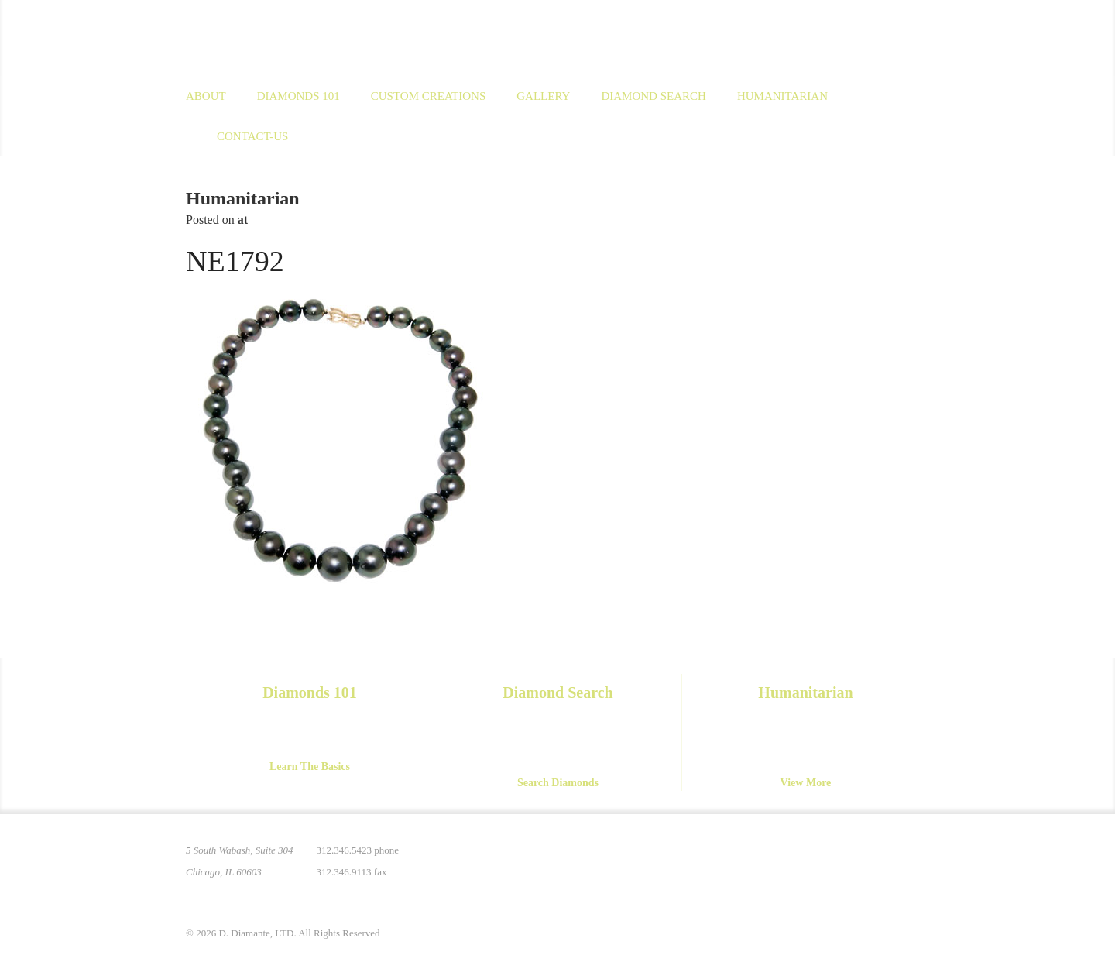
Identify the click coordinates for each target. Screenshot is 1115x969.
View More (806, 783)
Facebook (851, 859)
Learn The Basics (309, 766)
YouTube (884, 859)
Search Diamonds (558, 783)
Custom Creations (428, 96)
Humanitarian (782, 96)
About (206, 96)
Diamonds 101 (298, 96)
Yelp (916, 859)
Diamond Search (653, 96)
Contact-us (252, 136)
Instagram (819, 859)
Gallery (543, 96)
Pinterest (786, 859)
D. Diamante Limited (336, 38)
